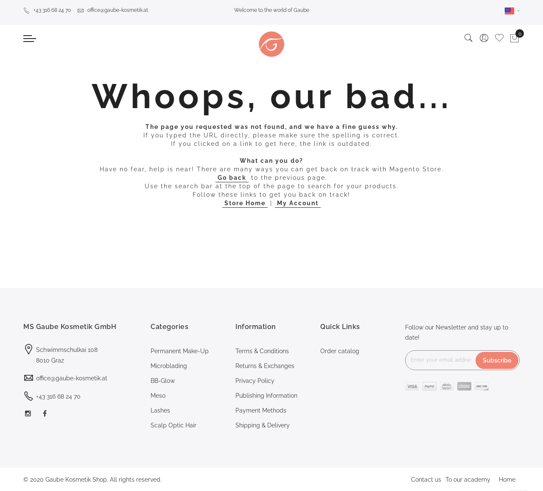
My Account (298, 203)
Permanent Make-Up (180, 351)
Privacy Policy (254, 380)
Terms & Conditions (262, 351)
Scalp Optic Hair (173, 425)
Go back (232, 177)
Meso (158, 395)
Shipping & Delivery (262, 425)
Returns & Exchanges (264, 366)
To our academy (467, 479)
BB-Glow (163, 380)
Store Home (245, 203)
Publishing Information (266, 395)
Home (507, 479)
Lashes (160, 410)
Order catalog (339, 351)
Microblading (169, 366)
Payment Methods (260, 410)
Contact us (426, 479)
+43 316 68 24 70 (47, 10)
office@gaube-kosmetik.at (112, 10)
